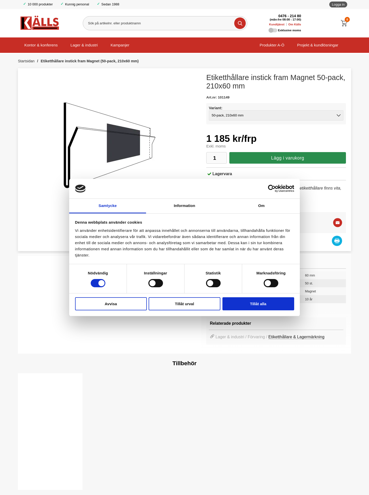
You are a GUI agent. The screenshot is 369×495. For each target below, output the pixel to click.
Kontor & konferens (41, 45)
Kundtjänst (276, 24)
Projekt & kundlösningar (317, 45)
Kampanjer (119, 45)
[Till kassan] (345, 23)
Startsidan (26, 61)
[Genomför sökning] (239, 23)
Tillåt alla (258, 304)
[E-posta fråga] (337, 222)
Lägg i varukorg (287, 158)
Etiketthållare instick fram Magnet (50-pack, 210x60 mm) (90, 61)
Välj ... (33, 477)
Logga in (338, 4)
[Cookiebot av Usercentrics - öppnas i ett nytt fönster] (271, 188)
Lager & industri (84, 45)
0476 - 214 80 (289, 16)
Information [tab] (184, 205)
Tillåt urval (184, 304)
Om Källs (294, 24)
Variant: (215, 108)
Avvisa (111, 304)
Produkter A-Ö (272, 45)
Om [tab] (261, 205)
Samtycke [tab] (108, 205)
